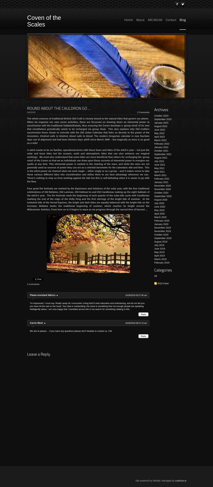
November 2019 (162, 231)
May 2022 (159, 133)
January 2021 (161, 182)
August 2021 (160, 157)
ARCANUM (155, 20)
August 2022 (160, 126)
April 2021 (159, 171)
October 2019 (161, 234)
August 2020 (160, 199)
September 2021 (163, 154)
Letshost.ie (180, 480)
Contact (171, 20)
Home (128, 20)
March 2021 (160, 175)
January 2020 (161, 224)
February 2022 (161, 143)
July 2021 (159, 161)
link (57, 295)
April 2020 (159, 213)
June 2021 (159, 164)
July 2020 (159, 203)
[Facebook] (177, 4)
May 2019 (159, 252)
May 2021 (159, 168)
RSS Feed (163, 283)
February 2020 (161, 220)
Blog (183, 20)
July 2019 (159, 245)
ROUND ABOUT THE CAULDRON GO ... (59, 108)
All (155, 276)
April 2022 (159, 136)
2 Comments (143, 112)
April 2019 (159, 255)
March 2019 (160, 259)
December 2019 (162, 227)
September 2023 (163, 119)
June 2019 (159, 248)
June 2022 (159, 129)
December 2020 (162, 185)
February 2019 (161, 262)
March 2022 (160, 140)
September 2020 (163, 196)
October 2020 (161, 192)
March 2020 (160, 217)
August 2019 (160, 241)
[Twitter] (183, 4)
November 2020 (162, 189)
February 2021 (161, 178)
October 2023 (161, 115)
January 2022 (161, 147)
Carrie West (36, 323)
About (140, 20)
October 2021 (161, 150)
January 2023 (161, 122)
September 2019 (163, 238)
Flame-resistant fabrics (42, 295)
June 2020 (159, 206)
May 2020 (159, 210)
